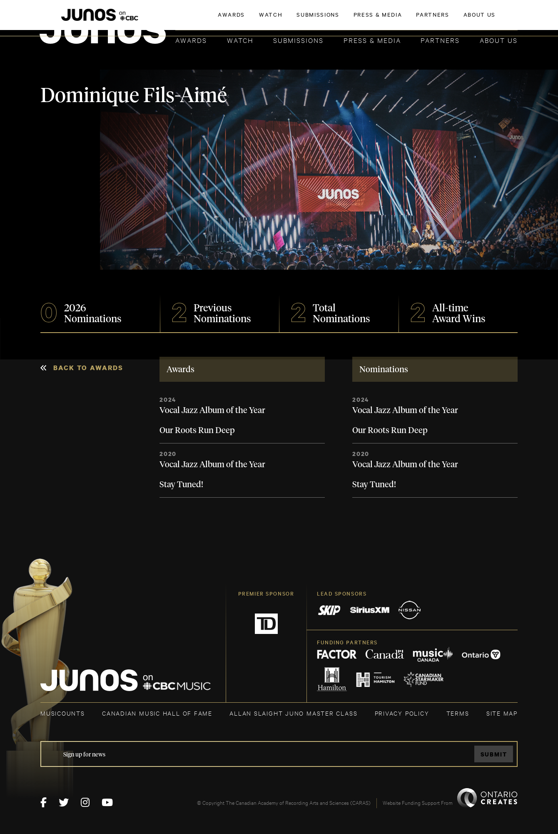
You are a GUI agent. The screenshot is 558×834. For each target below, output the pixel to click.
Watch (240, 39)
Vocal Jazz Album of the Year (212, 410)
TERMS (457, 713)
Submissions (298, 39)
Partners (440, 39)
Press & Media (372, 39)
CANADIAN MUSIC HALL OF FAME (157, 713)
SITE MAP (502, 713)
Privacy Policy (402, 713)
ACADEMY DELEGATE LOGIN (478, 19)
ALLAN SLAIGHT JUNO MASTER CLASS (293, 713)
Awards (191, 39)
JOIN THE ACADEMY (401, 19)
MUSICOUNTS (62, 713)
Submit (494, 754)
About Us (499, 39)
